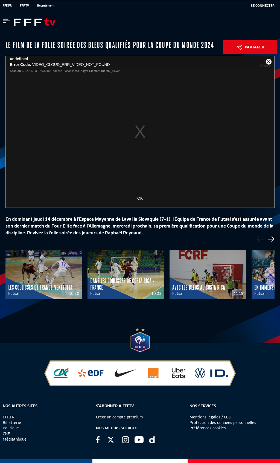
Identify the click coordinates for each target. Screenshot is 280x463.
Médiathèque (15, 439)
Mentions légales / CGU (210, 417)
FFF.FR (7, 5)
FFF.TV (24, 5)
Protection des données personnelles (222, 422)
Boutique (11, 428)
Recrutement (45, 5)
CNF (6, 434)
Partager (254, 47)
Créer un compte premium (119, 417)
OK (140, 198)
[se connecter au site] (263, 5)
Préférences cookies (207, 428)
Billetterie (12, 422)
